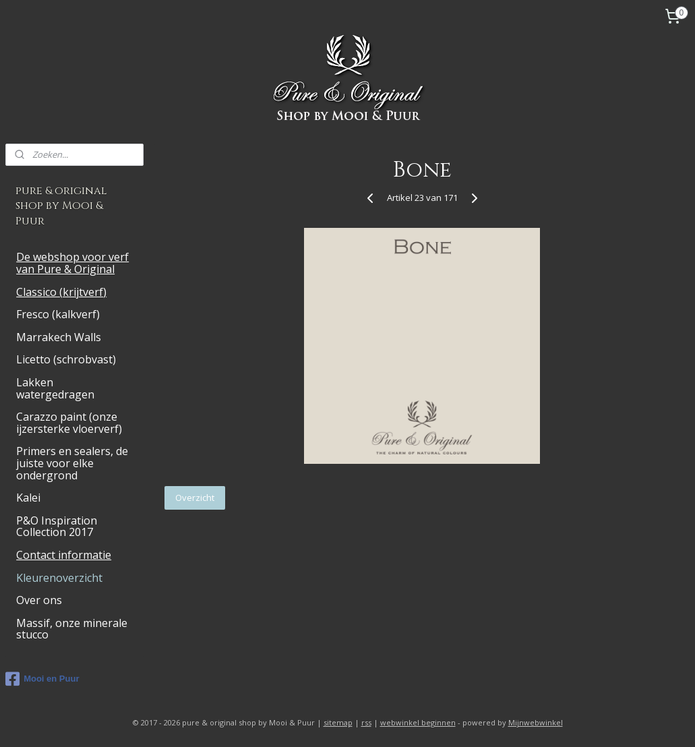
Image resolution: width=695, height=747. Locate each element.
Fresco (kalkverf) (58, 314)
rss (366, 722)
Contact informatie (63, 554)
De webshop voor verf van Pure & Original (72, 262)
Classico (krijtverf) (61, 292)
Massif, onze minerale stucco (71, 629)
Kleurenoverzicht (59, 577)
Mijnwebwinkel (535, 722)
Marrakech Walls (58, 337)
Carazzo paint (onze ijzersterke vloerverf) (69, 422)
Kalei (28, 497)
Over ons (39, 600)
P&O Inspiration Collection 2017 (56, 526)
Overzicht (194, 497)
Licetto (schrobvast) (66, 359)
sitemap (338, 722)
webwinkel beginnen (418, 722)
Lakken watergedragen (55, 388)
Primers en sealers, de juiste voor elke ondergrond (72, 463)
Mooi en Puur (42, 679)
